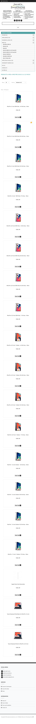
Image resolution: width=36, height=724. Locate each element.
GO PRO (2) (4, 70)
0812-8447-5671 (5, 671)
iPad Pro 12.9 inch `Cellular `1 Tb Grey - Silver (18, 434)
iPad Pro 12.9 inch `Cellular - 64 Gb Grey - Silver (18, 345)
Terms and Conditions (6, 705)
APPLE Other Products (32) (7, 60)
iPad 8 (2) (5, 48)
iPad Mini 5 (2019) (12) (7, 56)
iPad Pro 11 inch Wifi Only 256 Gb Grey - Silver (18, 136)
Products (4, 74)
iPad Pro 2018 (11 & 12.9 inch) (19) (9, 52)
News (3, 691)
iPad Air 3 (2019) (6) (7, 54)
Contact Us (4, 707)
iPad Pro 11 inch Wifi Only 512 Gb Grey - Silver (18, 166)
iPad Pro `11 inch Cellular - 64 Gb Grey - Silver (18, 464)
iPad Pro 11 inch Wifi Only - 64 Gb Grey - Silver (18, 106)
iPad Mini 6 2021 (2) (7, 44)
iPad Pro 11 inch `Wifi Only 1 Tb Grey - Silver (18, 196)
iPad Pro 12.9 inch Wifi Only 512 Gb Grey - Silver (18, 285)
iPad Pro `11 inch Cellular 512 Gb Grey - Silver (18, 524)
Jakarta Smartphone (6, 675)
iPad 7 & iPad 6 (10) (6, 58)
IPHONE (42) (4, 35)
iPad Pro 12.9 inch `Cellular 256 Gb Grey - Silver (18, 375)
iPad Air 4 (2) (5, 46)
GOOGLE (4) (4, 67)
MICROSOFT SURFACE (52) (7, 62)
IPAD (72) (4, 42)
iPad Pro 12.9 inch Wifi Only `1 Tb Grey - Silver (18, 315)
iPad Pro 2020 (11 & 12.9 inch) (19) (9, 50)
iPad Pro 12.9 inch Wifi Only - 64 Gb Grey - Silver (18, 225)
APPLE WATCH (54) (6, 37)
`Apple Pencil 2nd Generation (18, 584)
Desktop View (4, 1)
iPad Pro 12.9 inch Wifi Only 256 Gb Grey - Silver (18, 255)
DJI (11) (3, 65)
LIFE (33, 716)
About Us (4, 700)
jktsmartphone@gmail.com (7, 677)
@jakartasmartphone (6, 673)
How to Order (5, 702)
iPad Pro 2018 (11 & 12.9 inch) (21, 74)
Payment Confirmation (6, 686)
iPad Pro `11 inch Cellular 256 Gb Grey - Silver (18, 494)
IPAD (9, 74)
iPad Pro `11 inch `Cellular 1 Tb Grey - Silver (18, 554)
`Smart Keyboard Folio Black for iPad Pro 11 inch (18, 614)
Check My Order (5, 688)
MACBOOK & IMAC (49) (7, 40)
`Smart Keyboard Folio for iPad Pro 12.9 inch (18, 643)
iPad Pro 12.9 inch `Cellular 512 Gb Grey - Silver (18, 405)
